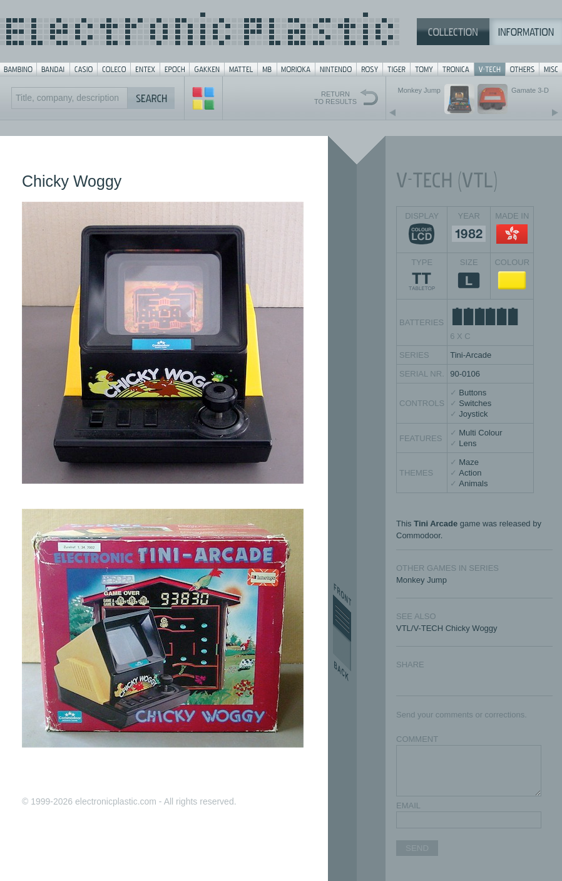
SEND (417, 848)
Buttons (472, 392)
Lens (467, 443)
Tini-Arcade (470, 355)
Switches (475, 403)
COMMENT (417, 739)
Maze (469, 462)
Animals (473, 483)
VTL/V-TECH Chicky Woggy (447, 628)
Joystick (473, 414)
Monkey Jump (421, 580)
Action (470, 472)
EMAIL (408, 805)
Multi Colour (480, 432)
